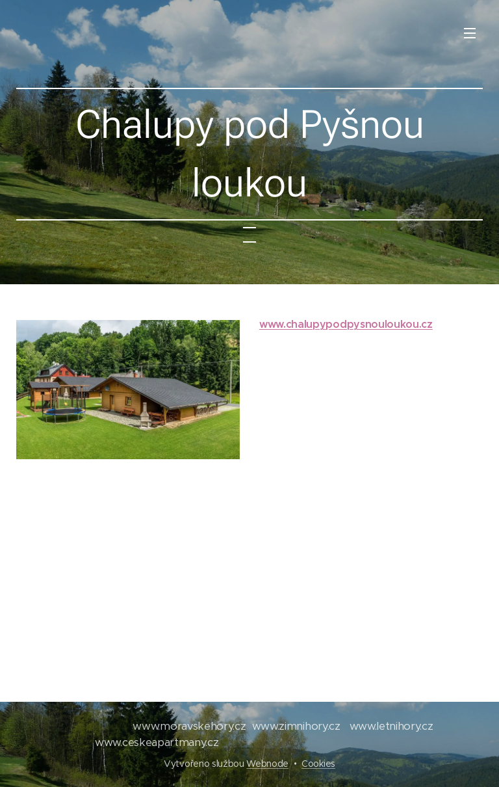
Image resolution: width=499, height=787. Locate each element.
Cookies (318, 763)
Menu (470, 33)
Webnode (267, 763)
